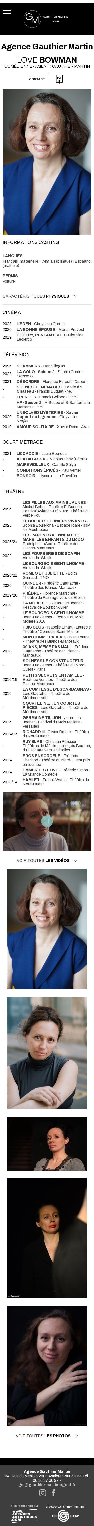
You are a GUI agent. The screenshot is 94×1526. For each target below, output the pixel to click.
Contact (37, 79)
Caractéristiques (40, 296)
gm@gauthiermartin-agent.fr (47, 1485)
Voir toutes (47, 861)
